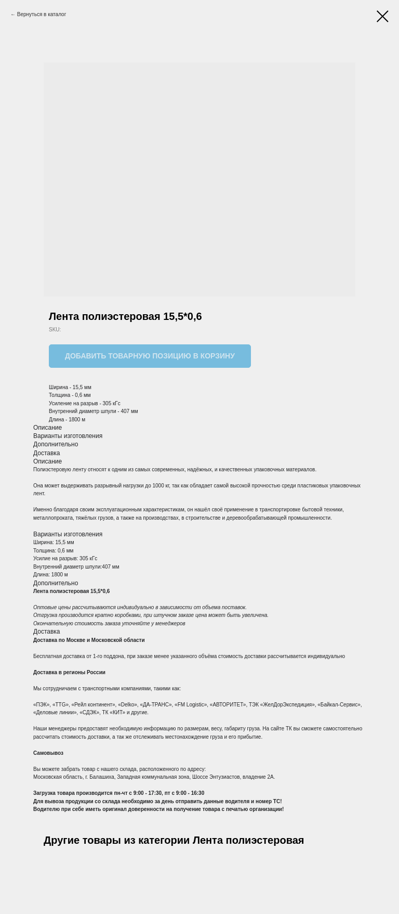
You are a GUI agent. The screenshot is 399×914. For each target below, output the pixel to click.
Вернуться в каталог (41, 14)
